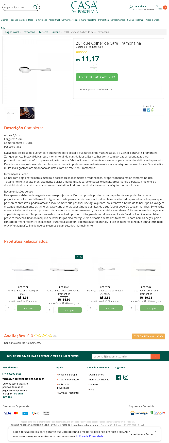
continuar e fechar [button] (142, 434)
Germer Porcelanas (70, 19)
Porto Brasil (54, 19)
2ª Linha (130, 19)
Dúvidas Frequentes (69, 392)
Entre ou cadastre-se (144, 9)
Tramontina (103, 19)
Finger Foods (41, 19)
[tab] (118, 89)
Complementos (117, 19)
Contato (93, 384)
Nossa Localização (99, 379)
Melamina (140, 19)
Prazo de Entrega (67, 374)
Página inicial (12, 32)
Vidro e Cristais (153, 19)
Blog (91, 389)
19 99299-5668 (13, 373)
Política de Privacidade (63, 386)
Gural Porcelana (88, 19)
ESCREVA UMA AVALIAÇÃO (148, 336)
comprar (28, 308)
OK (155, 356)
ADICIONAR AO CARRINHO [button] (97, 77)
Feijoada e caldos (18, 19)
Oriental (4, 19)
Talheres (5, 28)
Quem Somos (96, 374)
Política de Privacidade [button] (89, 436)
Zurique (56, 32)
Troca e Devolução (68, 379)
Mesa (30, 19)
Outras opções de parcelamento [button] (95, 89)
